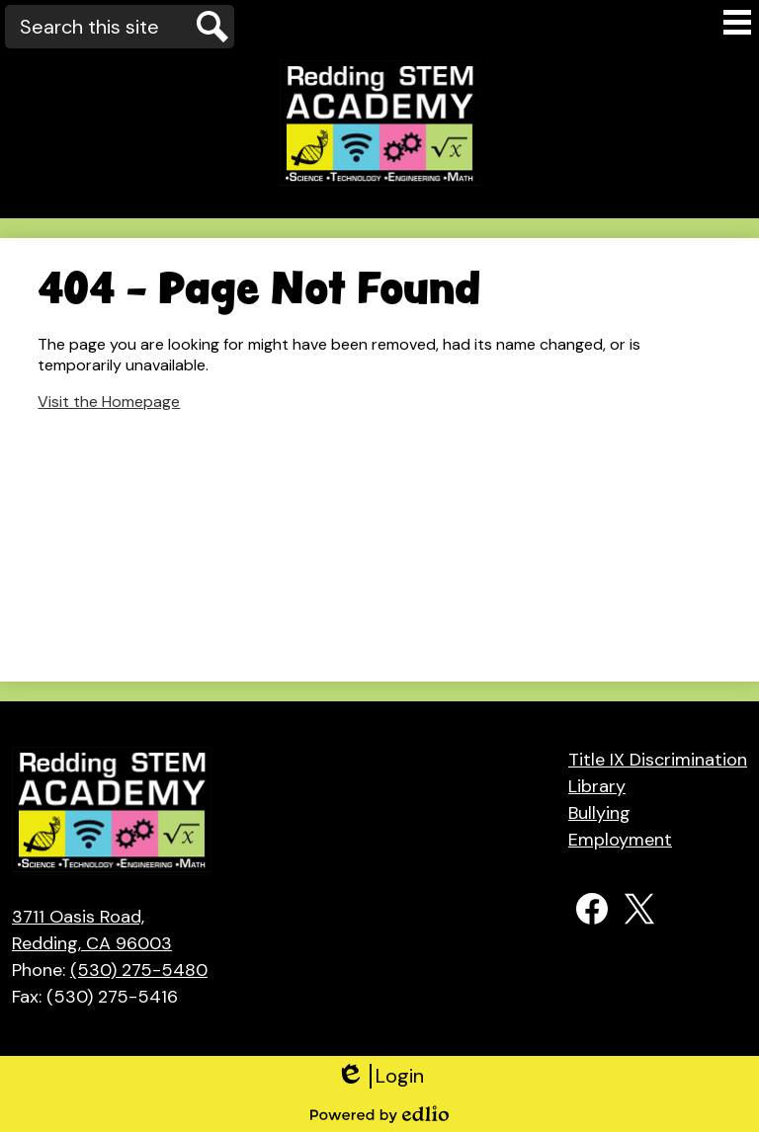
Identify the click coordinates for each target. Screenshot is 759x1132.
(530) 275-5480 (139, 970)
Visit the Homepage (109, 401)
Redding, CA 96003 (110, 929)
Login (380, 1076)
